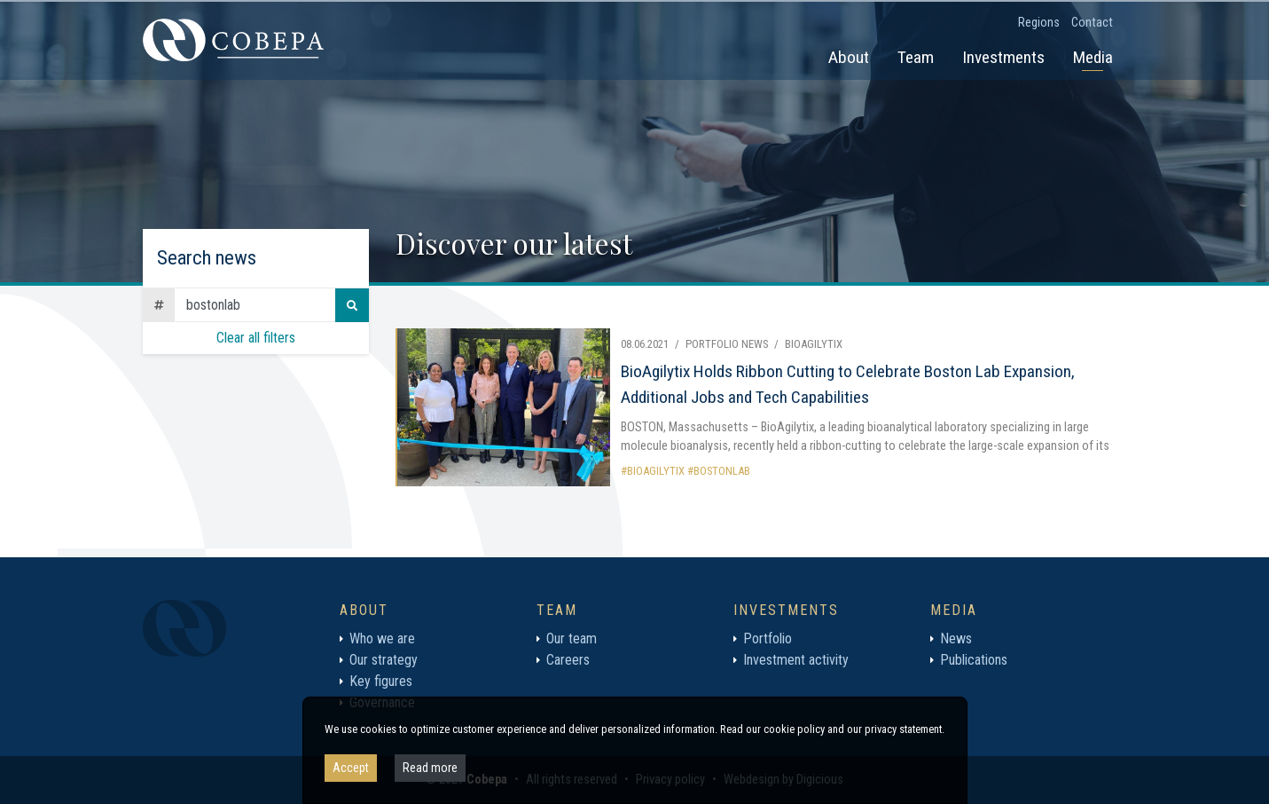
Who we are (382, 638)
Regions (1039, 22)
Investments (1003, 57)
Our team (571, 638)
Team (915, 57)
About (848, 57)
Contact (1092, 22)
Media (1093, 57)
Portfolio (767, 638)
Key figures (380, 681)
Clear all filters (255, 337)
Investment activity (796, 659)
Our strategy (383, 659)
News (956, 638)
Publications (973, 659)
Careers (568, 659)
